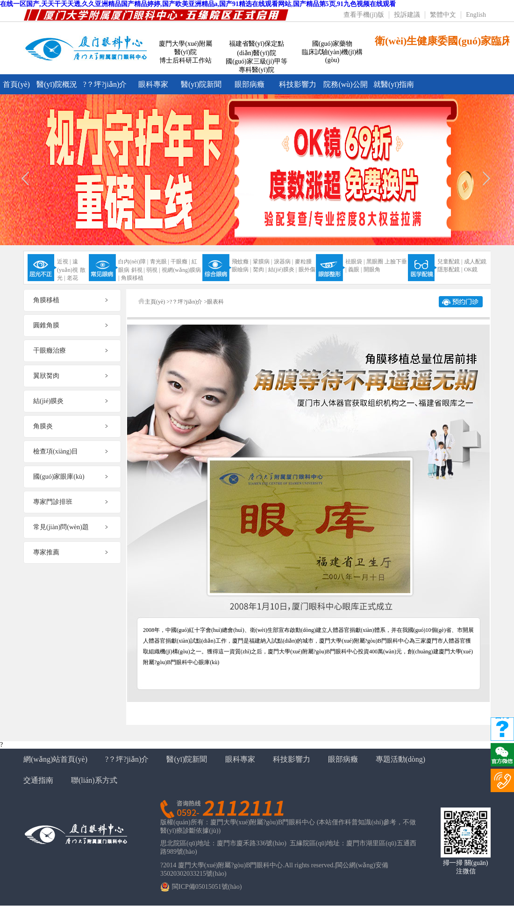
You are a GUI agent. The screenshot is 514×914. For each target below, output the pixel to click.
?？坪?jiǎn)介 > (188, 301)
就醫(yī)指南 (393, 84)
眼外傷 (307, 269)
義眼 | (355, 269)
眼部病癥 (249, 84)
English (476, 14)
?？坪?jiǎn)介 (127, 759)
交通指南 (38, 780)
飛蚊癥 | (241, 261)
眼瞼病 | (241, 269)
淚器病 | (283, 261)
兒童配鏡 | (449, 261)
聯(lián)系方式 (94, 780)
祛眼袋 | (354, 261)
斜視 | (138, 270)
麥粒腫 (303, 261)
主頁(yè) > (157, 301)
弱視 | (153, 270)
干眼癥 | (180, 261)
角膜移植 (132, 278)
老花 (72, 278)
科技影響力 (297, 84)
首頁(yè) (16, 84)
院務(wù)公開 (345, 84)
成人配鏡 (475, 261)
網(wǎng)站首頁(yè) (55, 759)
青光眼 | (159, 261)
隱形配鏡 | (449, 269)
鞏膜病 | (262, 261)
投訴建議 (407, 14)
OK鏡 (471, 269)
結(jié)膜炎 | (282, 269)
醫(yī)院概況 (56, 84)
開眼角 (372, 269)
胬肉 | (259, 269)
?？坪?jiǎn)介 (105, 84)
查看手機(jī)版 (363, 14)
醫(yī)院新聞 (201, 84)
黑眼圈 (374, 261)
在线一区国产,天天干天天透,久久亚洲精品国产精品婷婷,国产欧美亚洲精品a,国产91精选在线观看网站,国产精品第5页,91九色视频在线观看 (198, 3)
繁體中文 (443, 14)
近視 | (64, 261)
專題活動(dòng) (401, 759)
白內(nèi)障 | (133, 261)
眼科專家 (153, 84)
